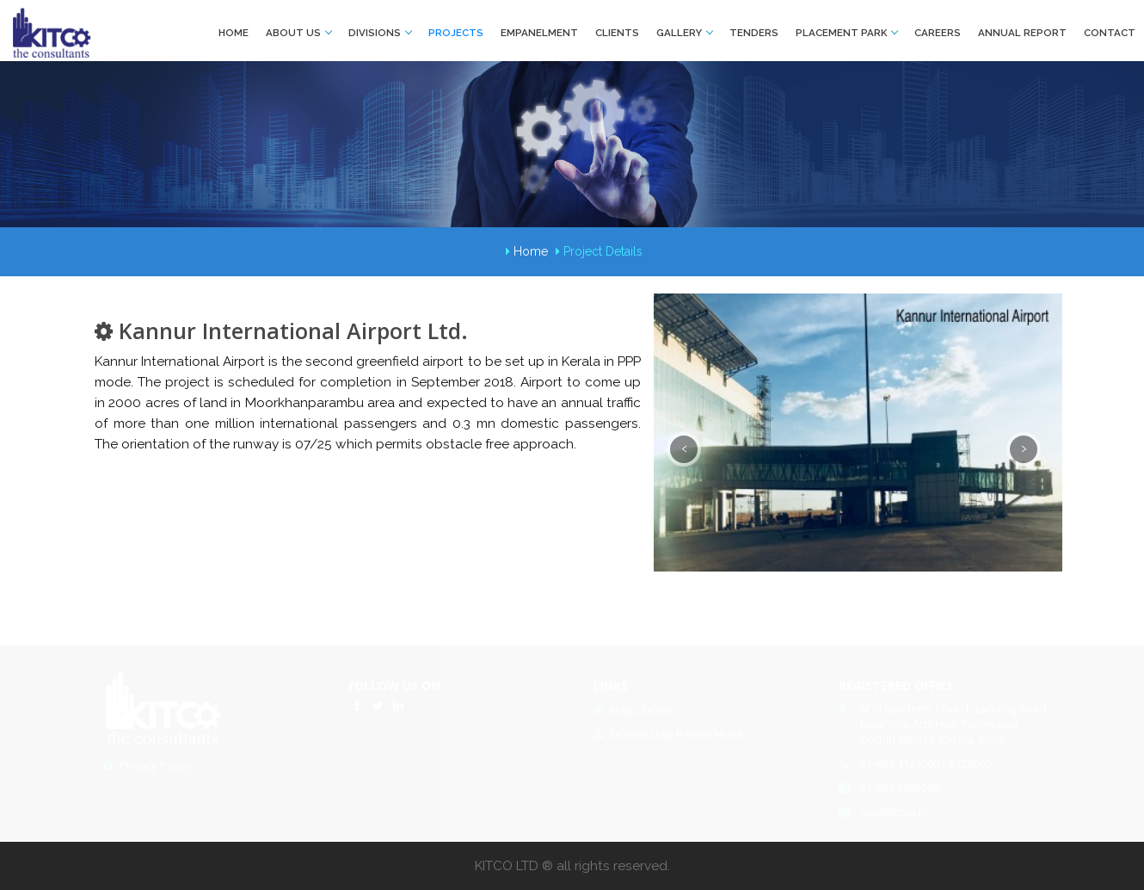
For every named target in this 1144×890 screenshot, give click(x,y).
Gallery (684, 33)
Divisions (379, 33)
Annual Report (1022, 33)
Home (233, 33)
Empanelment (539, 33)
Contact (1109, 33)
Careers (937, 33)
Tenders (753, 33)
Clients (617, 33)
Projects (455, 33)
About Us (298, 33)
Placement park (846, 33)
